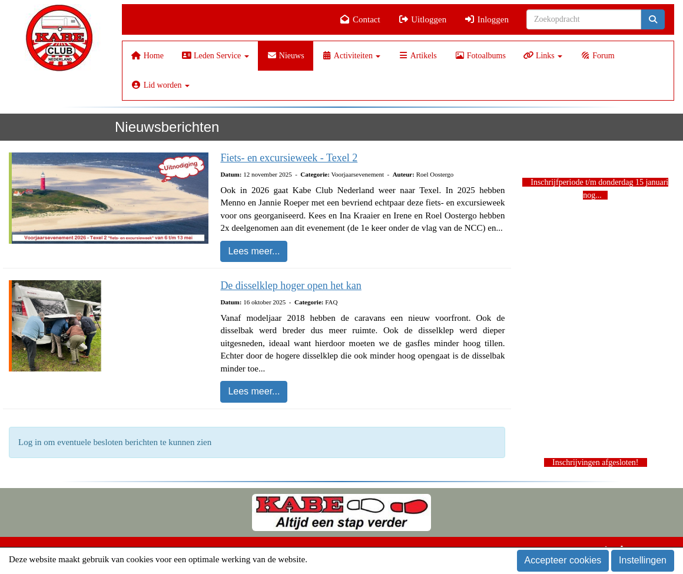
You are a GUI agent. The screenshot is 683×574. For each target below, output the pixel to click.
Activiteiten (351, 55)
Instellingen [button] (643, 560)
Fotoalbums (480, 55)
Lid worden (160, 85)
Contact (360, 19)
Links (542, 55)
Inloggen (486, 19)
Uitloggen (422, 19)
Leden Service (215, 55)
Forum (597, 55)
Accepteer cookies (563, 560)
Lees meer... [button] (254, 251)
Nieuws (285, 55)
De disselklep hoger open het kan (290, 285)
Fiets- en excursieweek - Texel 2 (288, 158)
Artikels (417, 55)
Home (147, 55)
